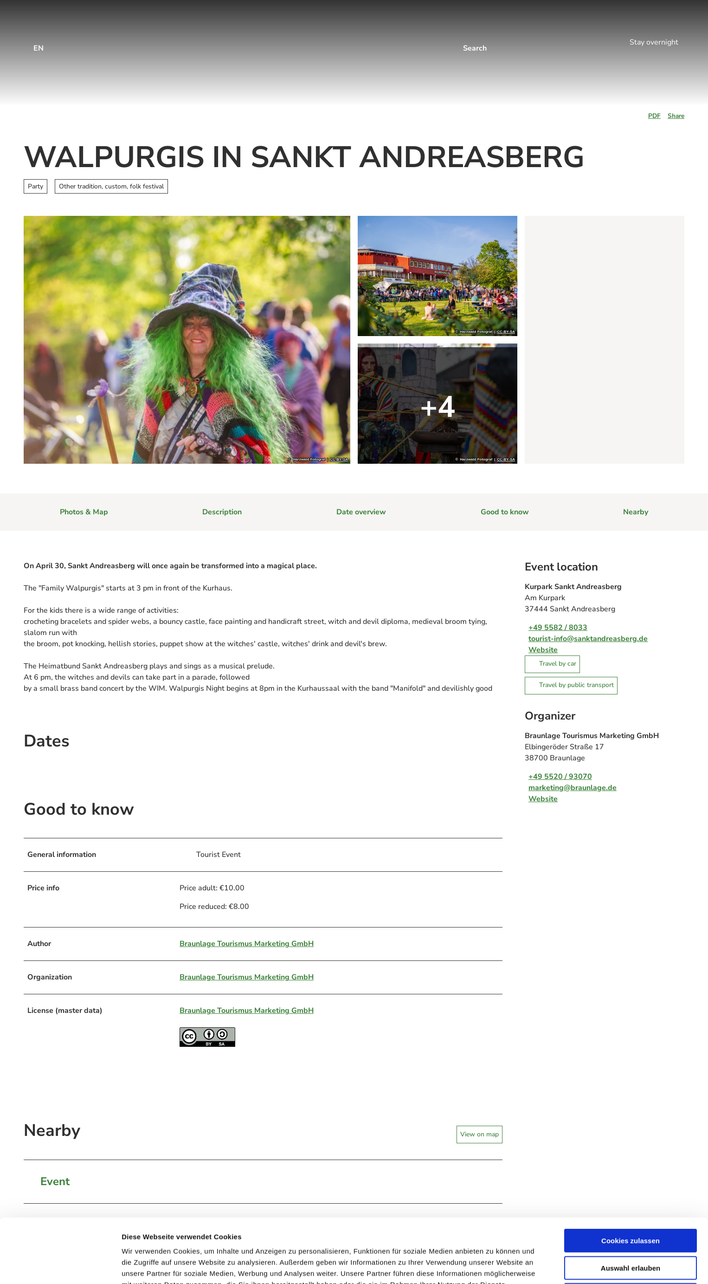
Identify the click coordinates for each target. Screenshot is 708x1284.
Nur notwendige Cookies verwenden (630, 1238)
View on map (479, 1133)
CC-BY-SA (339, 459)
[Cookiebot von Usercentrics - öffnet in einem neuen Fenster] (60, 1266)
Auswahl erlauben (630, 1208)
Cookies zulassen (630, 1180)
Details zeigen (493, 1266)
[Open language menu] (39, 42)
